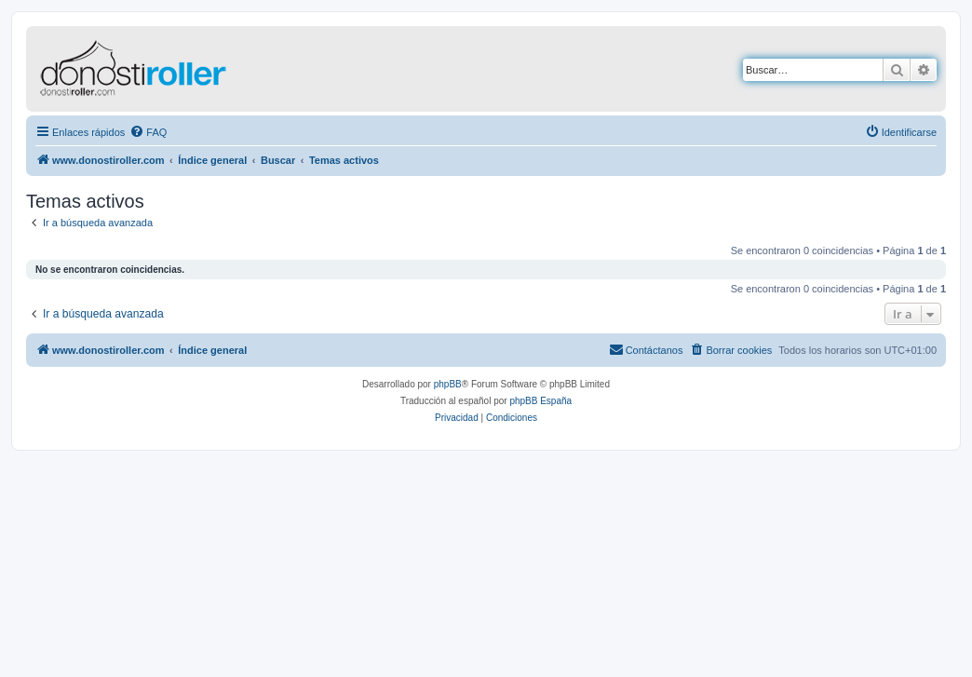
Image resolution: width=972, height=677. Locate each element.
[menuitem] (148, 132)
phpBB (448, 384)
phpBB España (540, 401)
